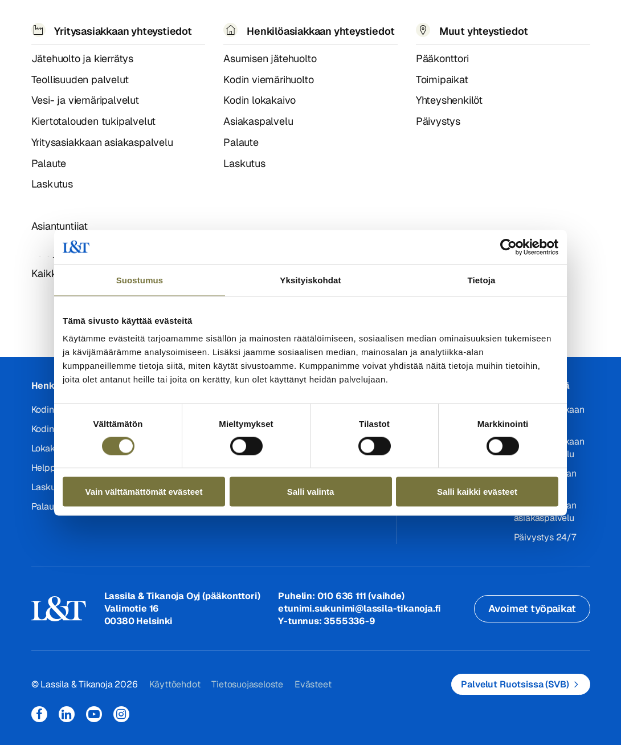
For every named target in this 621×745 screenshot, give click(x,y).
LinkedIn (67, 714)
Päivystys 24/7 (545, 537)
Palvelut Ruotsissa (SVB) (515, 684)
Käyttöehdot (175, 684)
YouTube (94, 714)
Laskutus (49, 487)
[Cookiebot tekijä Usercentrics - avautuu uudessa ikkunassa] (508, 246)
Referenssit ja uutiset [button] (175, 27)
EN (483, 28)
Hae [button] (509, 21)
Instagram (121, 714)
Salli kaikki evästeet (477, 491)
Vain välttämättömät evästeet (144, 491)
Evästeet (313, 684)
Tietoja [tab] (482, 279)
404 (60, 65)
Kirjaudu (562, 23)
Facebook (39, 714)
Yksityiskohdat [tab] (310, 279)
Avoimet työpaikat (532, 608)
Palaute (47, 506)
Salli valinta (310, 491)
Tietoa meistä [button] (263, 27)
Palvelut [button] (98, 27)
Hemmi (36, 65)
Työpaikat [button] (344, 27)
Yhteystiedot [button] (422, 27)
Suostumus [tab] (140, 279)
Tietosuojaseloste (247, 684)
